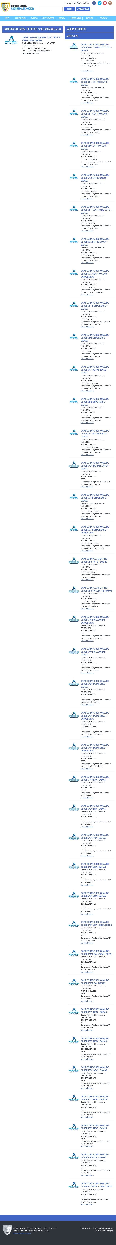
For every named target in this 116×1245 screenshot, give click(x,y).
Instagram (109, 2)
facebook (94, 2)
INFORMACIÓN (76, 18)
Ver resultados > (87, 71)
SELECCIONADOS (48, 18)
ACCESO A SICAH (83, 9)
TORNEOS (34, 18)
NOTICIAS (89, 18)
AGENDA (62, 18)
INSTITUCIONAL (20, 18)
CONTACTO (103, 18)
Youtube (104, 2)
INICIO (7, 18)
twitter (99, 2)
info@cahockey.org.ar (22, 1233)
